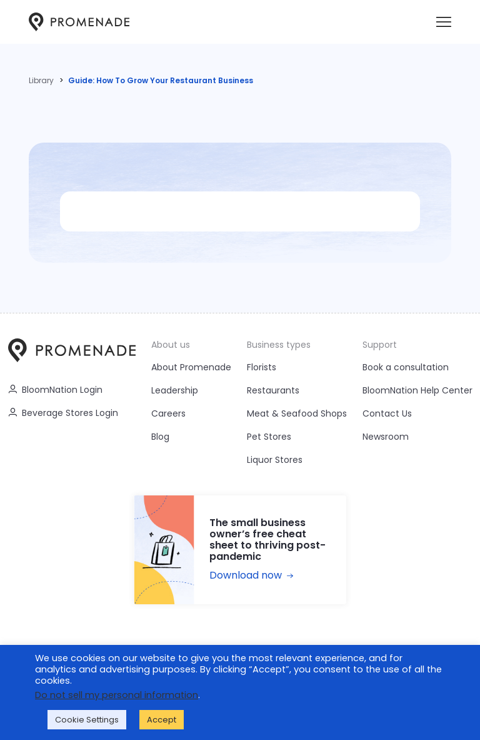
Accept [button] (161, 720)
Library (41, 80)
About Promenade (191, 367)
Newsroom (385, 436)
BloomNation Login (55, 389)
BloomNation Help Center (417, 390)
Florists (261, 367)
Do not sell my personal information (116, 695)
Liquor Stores (274, 460)
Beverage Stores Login (63, 413)
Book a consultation (405, 367)
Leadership (174, 390)
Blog (160, 436)
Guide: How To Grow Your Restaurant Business (160, 80)
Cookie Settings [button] (87, 720)
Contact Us (387, 413)
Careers (168, 413)
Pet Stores (269, 436)
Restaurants (273, 390)
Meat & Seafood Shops (297, 413)
